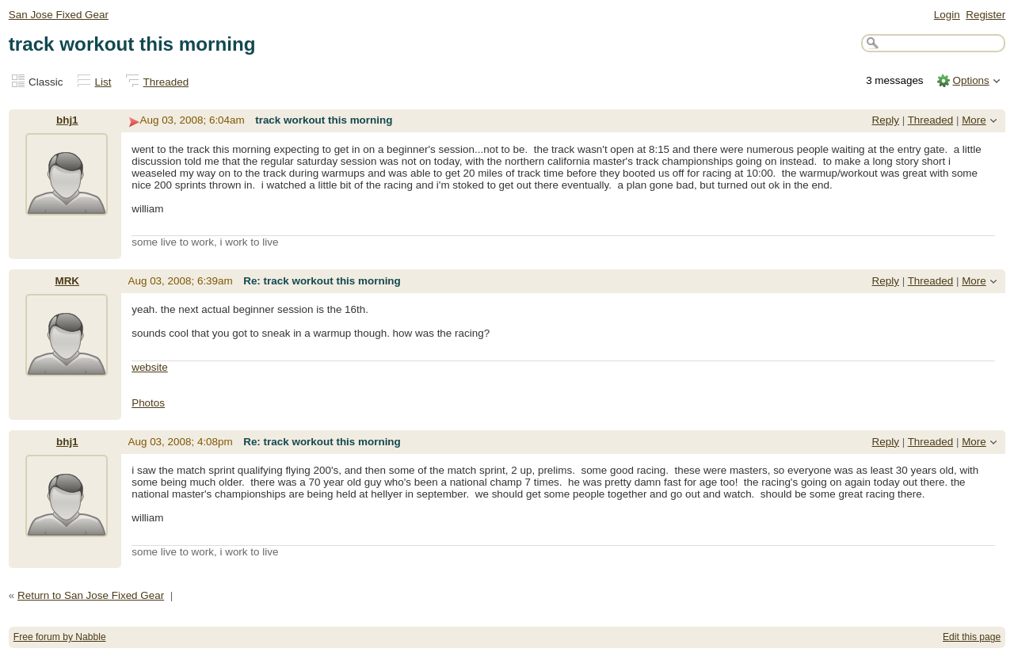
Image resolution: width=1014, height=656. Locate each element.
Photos (148, 403)
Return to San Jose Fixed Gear (90, 595)
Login (947, 15)
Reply (885, 120)
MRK (67, 281)
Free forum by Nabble (59, 637)
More (974, 120)
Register (985, 15)
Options (970, 80)
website (150, 367)
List (103, 82)
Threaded (166, 82)
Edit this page (972, 637)
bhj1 (67, 120)
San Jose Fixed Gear (59, 15)
